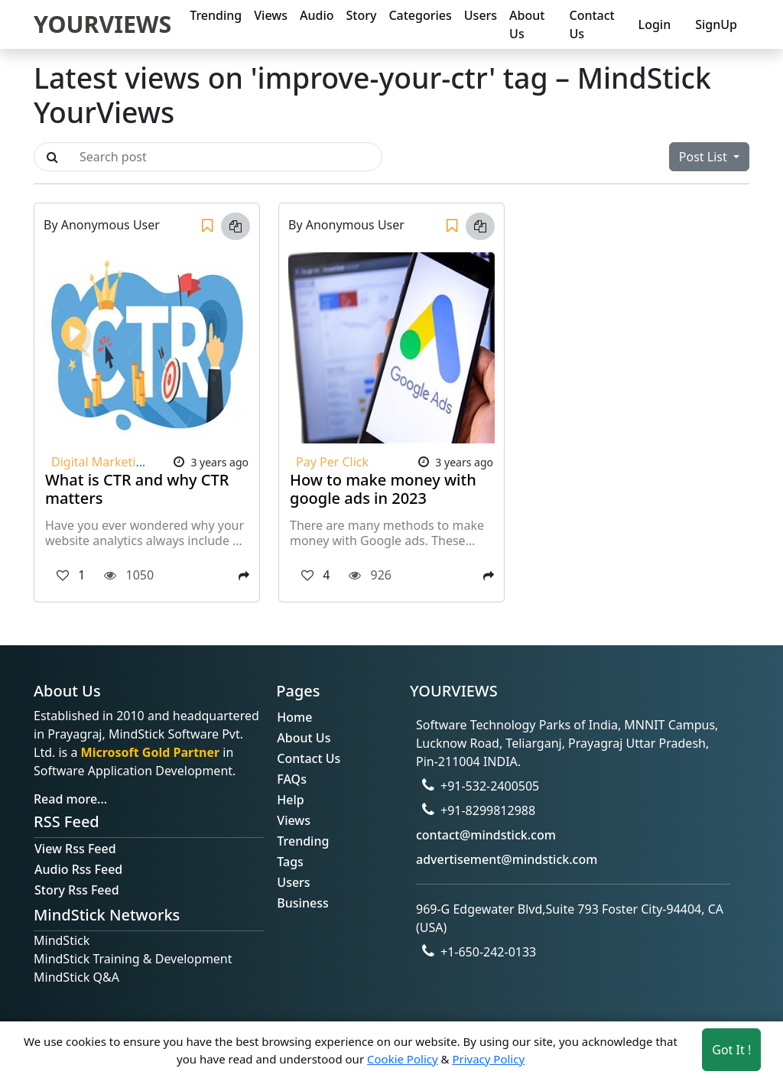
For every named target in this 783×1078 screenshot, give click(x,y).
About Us (526, 24)
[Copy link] (235, 226)
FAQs (292, 779)
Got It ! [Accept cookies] (731, 1049)
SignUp (716, 24)
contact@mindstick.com (486, 834)
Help (290, 799)
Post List (704, 156)
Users (480, 15)
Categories (419, 15)
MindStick (61, 940)
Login (654, 24)
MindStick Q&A (76, 977)
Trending (216, 15)
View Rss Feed (75, 848)
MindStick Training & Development (133, 958)
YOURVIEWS (102, 24)
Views (271, 15)
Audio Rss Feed (78, 869)
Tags (290, 861)
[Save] (207, 226)
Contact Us (591, 24)
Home (294, 717)
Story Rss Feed (76, 890)
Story (361, 15)
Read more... (70, 799)
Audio (317, 15)
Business (302, 903)
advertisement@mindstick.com (506, 859)
